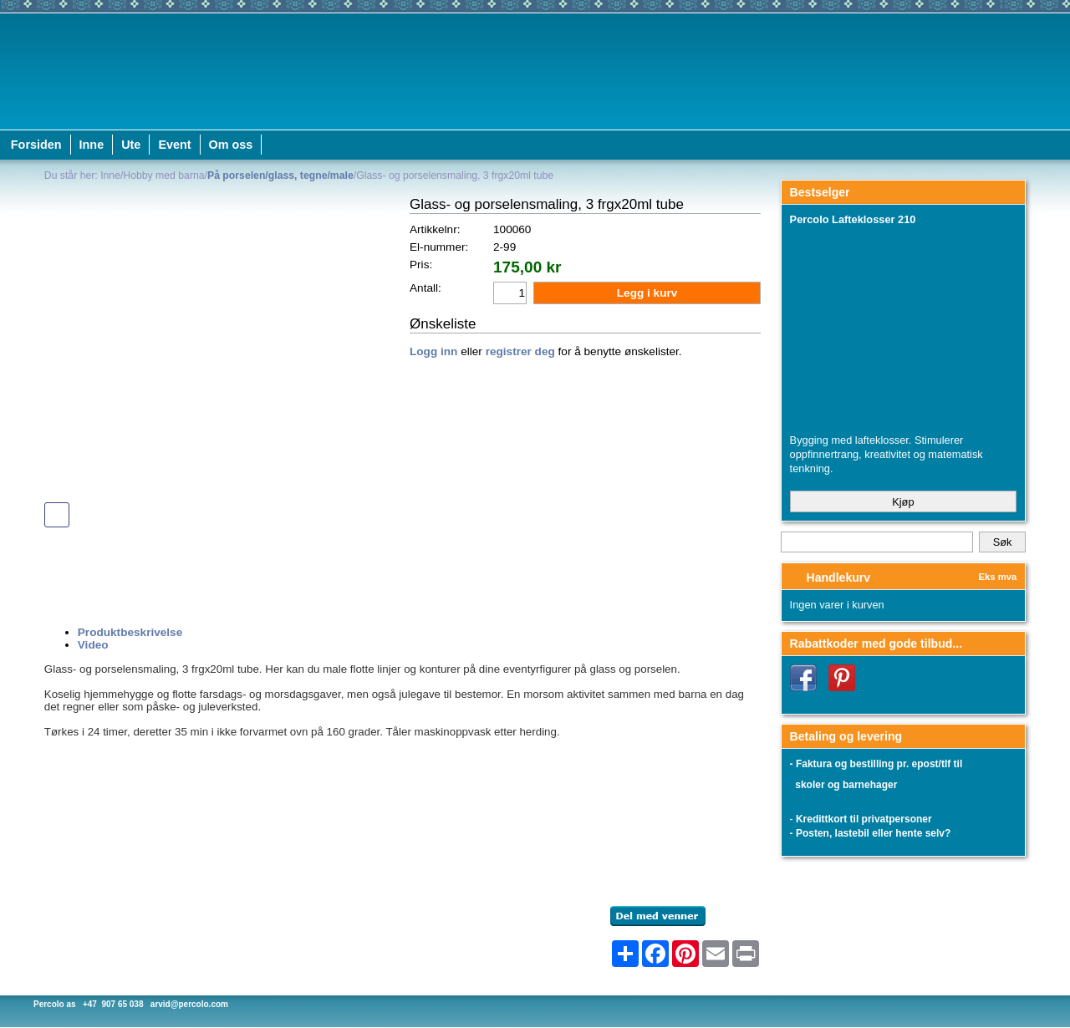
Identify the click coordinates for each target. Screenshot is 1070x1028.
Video (93, 645)
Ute (130, 144)
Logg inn (433, 351)
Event (174, 144)
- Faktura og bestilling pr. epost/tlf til (876, 764)
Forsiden (36, 144)
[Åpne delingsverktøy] (625, 953)
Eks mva (998, 577)
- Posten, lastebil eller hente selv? (870, 833)
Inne (91, 144)
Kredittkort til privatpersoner (864, 819)
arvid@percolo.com (189, 1004)
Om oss (231, 144)
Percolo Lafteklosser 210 (853, 219)
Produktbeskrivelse (130, 632)
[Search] (877, 542)
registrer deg (520, 351)
